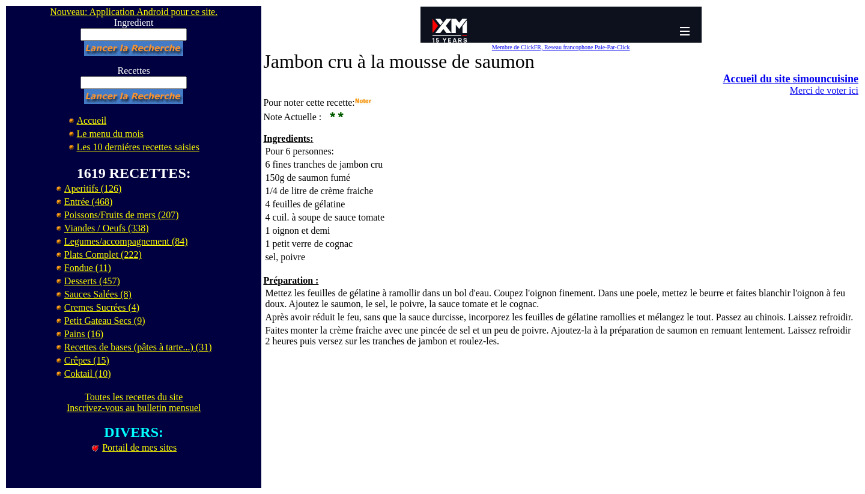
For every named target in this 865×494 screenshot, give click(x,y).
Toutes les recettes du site (134, 397)
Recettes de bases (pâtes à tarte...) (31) (138, 347)
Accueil (92, 120)
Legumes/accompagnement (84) (126, 241)
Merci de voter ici (824, 90)
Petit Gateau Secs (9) (104, 321)
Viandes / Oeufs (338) (106, 228)
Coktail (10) (87, 373)
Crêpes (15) (86, 360)
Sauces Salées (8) (98, 294)
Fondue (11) (87, 268)
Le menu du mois (110, 134)
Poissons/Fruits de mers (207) (121, 215)
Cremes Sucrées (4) (101, 307)
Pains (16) (83, 334)
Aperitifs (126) (93, 188)
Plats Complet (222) (103, 254)
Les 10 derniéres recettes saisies (138, 147)
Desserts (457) (92, 281)
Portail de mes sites (139, 447)
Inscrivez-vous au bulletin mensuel (134, 408)
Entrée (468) (88, 202)
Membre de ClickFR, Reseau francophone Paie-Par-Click (561, 47)
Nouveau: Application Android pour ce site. (133, 12)
